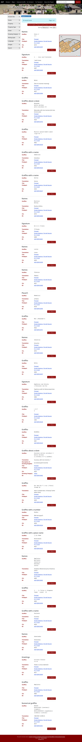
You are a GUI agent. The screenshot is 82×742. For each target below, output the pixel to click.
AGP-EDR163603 (38, 649)
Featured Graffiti (21, 2)
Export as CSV (49, 24)
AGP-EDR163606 (38, 216)
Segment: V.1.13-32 (26, 16)
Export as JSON (40, 24)
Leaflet (78, 55)
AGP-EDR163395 (38, 308)
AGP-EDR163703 (38, 122)
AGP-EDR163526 (38, 168)
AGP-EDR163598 (38, 695)
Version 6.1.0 (41, 739)
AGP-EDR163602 (38, 580)
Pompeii (36, 39)
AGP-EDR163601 (38, 239)
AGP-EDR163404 (38, 93)
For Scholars (30, 2)
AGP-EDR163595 (38, 603)
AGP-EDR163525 (38, 548)
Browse (8, 2)
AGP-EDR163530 (38, 144)
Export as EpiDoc (32, 24)
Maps (13, 2)
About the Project (49, 2)
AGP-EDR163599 (38, 399)
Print (54, 24)
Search (78, 2)
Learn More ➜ (51, 50)
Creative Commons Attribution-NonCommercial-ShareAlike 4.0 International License (47, 736)
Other (35, 473)
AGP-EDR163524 (38, 525)
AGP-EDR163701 (38, 330)
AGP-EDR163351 (38, 726)
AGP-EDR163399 (38, 262)
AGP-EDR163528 (38, 422)
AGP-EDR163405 (38, 502)
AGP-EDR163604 (38, 674)
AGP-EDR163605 (38, 353)
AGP (2, 2)
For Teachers (38, 2)
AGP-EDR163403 (38, 626)
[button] (61, 37)
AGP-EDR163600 (38, 70)
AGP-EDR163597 (38, 374)
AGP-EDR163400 (38, 285)
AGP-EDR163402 (38, 475)
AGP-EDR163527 (38, 191)
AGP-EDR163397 (38, 47)
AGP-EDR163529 (38, 443)
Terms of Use (44, 738)
